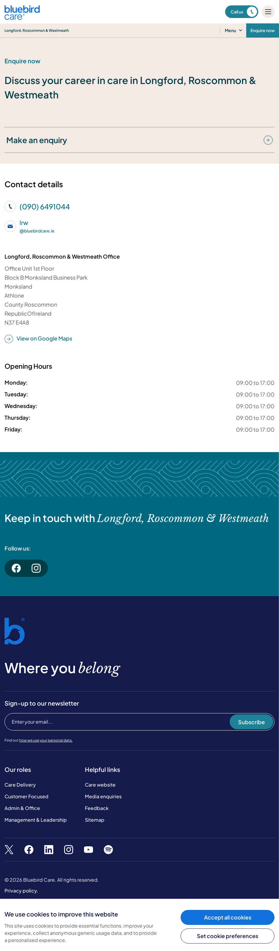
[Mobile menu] (268, 11)
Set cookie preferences (227, 935)
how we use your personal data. (46, 740)
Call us (244, 12)
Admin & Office (22, 808)
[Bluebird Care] (22, 17)
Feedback (97, 808)
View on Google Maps (38, 338)
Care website (100, 785)
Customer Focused (26, 796)
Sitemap (94, 820)
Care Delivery (20, 785)
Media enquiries (103, 796)
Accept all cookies (227, 917)
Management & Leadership (36, 820)
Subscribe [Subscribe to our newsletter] (251, 721)
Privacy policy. (21, 890)
